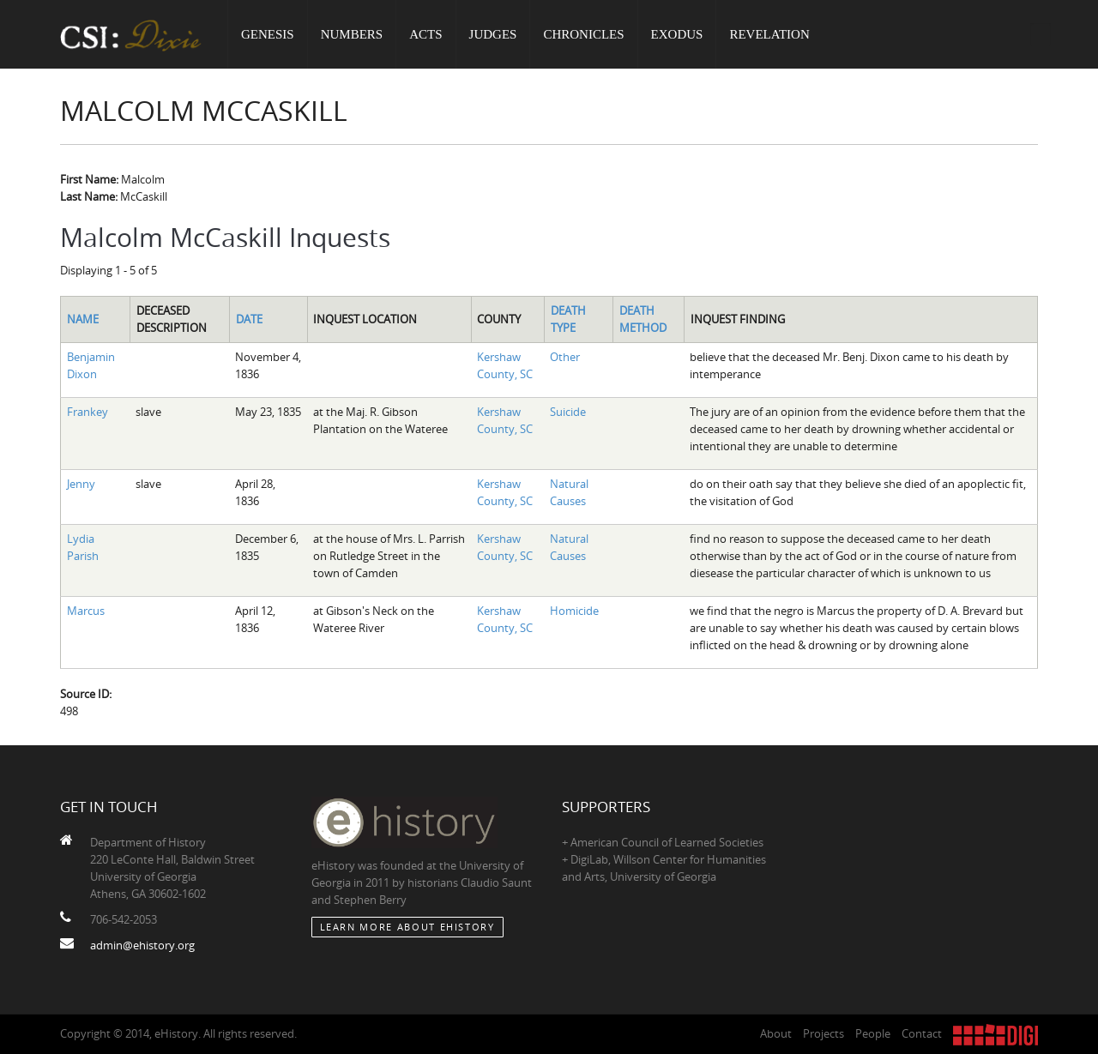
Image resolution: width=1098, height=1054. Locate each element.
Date (249, 319)
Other (565, 356)
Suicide (568, 411)
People (872, 1033)
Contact (922, 1033)
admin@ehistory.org (142, 945)
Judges (493, 34)
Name (83, 319)
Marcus (86, 610)
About (776, 1033)
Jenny (81, 483)
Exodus (677, 34)
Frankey (87, 411)
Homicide (574, 610)
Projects (823, 1033)
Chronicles (583, 34)
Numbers (352, 34)
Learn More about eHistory (407, 926)
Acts (425, 34)
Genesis (267, 34)
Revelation (769, 34)
